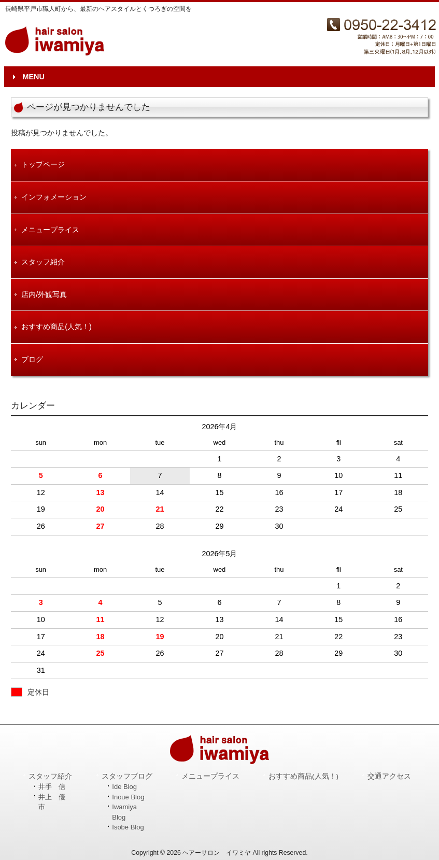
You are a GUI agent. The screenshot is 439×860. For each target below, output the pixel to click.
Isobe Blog (128, 827)
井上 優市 (51, 802)
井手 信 (51, 787)
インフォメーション (54, 197)
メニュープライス (50, 229)
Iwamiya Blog (124, 812)
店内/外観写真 (44, 294)
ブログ (32, 359)
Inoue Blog (128, 797)
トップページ (43, 164)
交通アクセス (389, 776)
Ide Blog (124, 787)
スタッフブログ (127, 776)
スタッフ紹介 (43, 262)
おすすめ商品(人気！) (56, 326)
